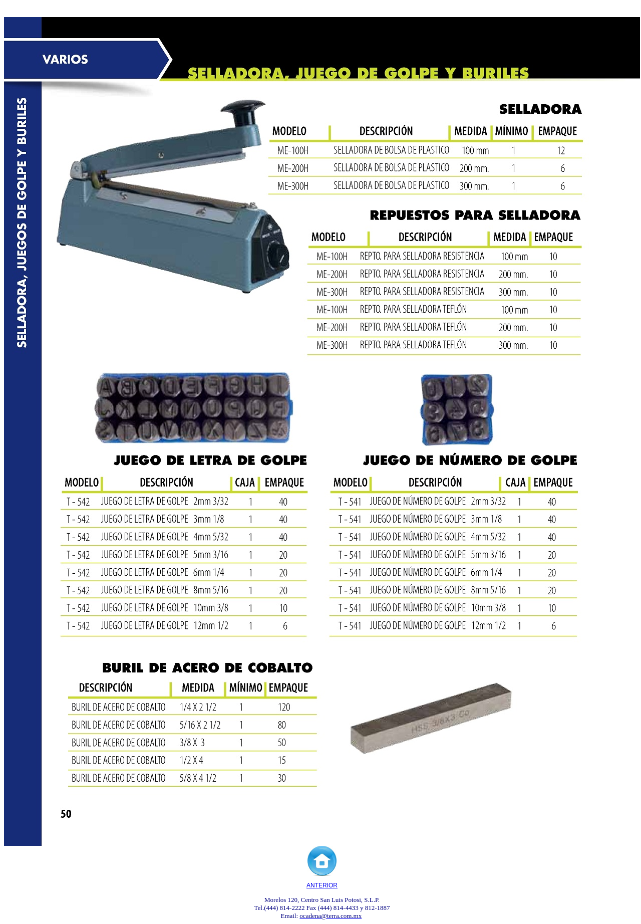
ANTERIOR (322, 885)
